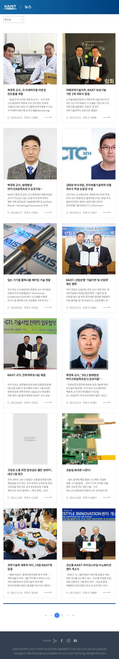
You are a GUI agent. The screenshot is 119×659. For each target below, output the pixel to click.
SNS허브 (47, 640)
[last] (73, 615)
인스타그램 (68, 640)
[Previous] (51, 615)
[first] (45, 615)
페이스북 (61, 640)
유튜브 (75, 640)
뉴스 (28, 6)
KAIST (10, 7)
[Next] (67, 615)
